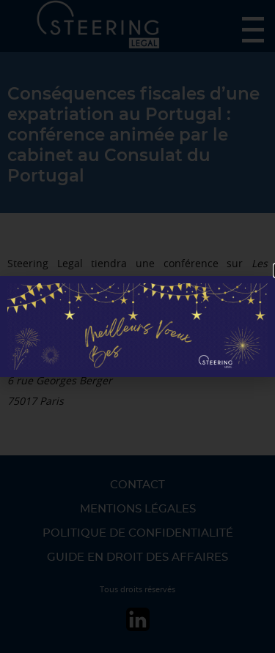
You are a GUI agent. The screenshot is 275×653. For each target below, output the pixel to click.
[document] (137, 326)
